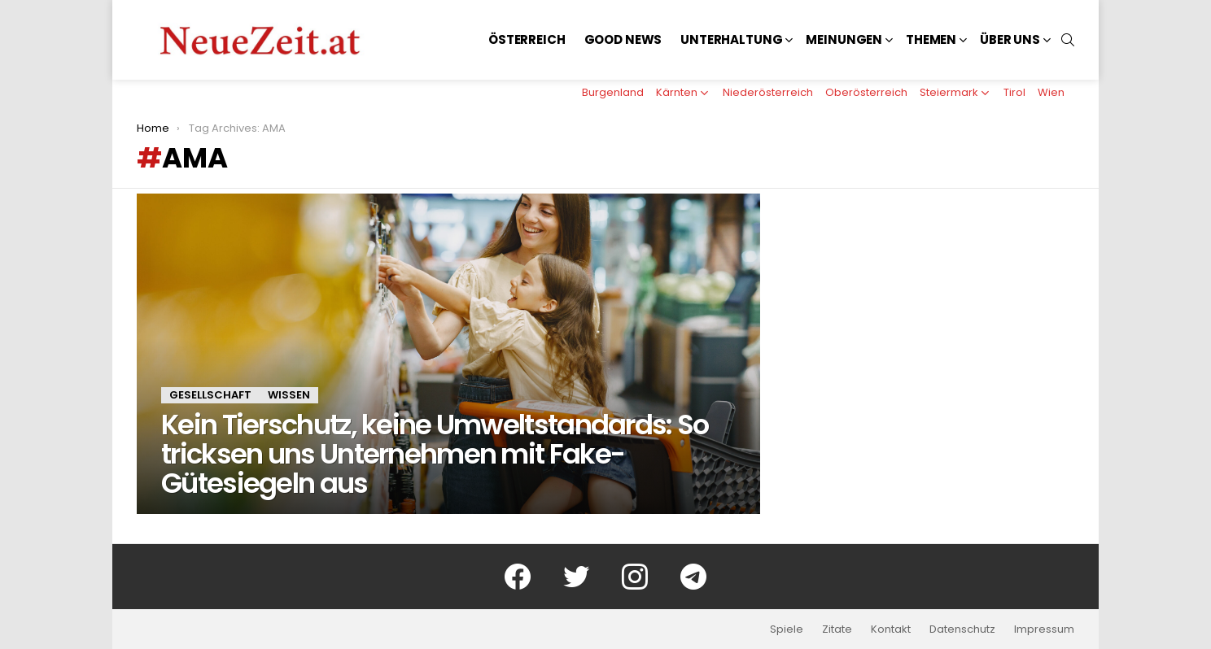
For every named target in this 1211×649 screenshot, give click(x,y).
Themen (931, 39)
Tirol (1014, 92)
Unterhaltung (731, 39)
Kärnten (676, 92)
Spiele (786, 629)
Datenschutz (962, 629)
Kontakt (891, 629)
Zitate (837, 629)
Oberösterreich (866, 92)
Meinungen (844, 39)
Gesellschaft (210, 395)
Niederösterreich (768, 92)
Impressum (1044, 629)
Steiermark (949, 92)
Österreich (527, 39)
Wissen (289, 395)
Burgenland (613, 92)
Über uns (1010, 39)
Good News (623, 39)
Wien (1051, 92)
